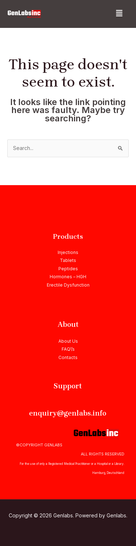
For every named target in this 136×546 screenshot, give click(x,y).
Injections (68, 252)
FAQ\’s (68, 349)
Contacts (68, 357)
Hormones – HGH (68, 276)
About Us (68, 341)
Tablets (68, 260)
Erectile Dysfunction (68, 285)
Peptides (68, 268)
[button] (119, 13)
